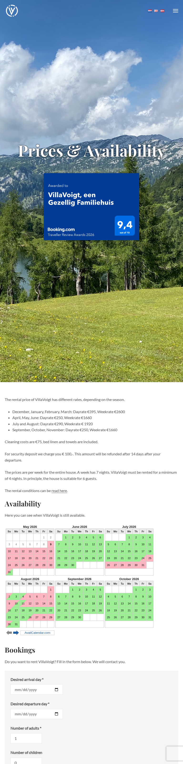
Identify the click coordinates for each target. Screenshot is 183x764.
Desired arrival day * (26, 679)
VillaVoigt (12, 11)
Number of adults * (25, 728)
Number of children (26, 752)
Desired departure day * (29, 704)
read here (59, 490)
